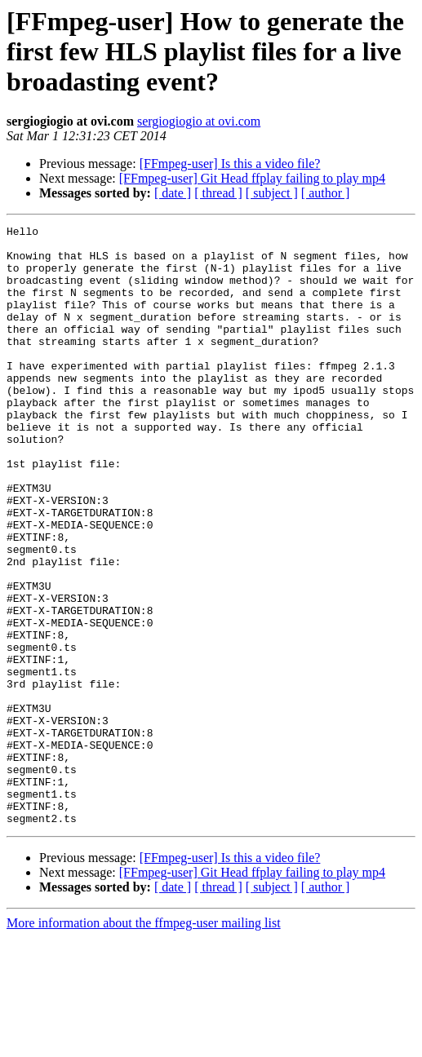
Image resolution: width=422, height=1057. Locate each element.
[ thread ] (218, 193)
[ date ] (172, 193)
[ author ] (325, 193)
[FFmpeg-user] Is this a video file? (230, 163)
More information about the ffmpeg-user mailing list (144, 1043)
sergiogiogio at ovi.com (198, 121)
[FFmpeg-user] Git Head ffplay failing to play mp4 (252, 178)
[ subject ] (272, 193)
